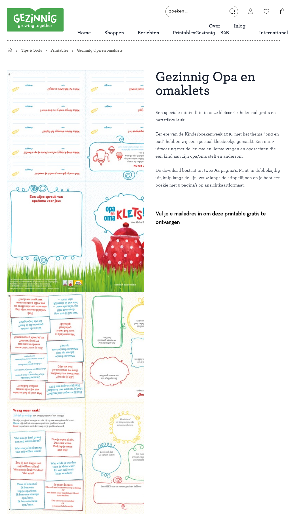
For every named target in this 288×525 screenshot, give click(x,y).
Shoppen (114, 32)
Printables (184, 32)
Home (84, 32)
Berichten (148, 32)
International (273, 32)
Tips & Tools (31, 50)
